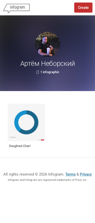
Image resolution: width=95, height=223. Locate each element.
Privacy (86, 174)
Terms (70, 174)
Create (83, 7)
